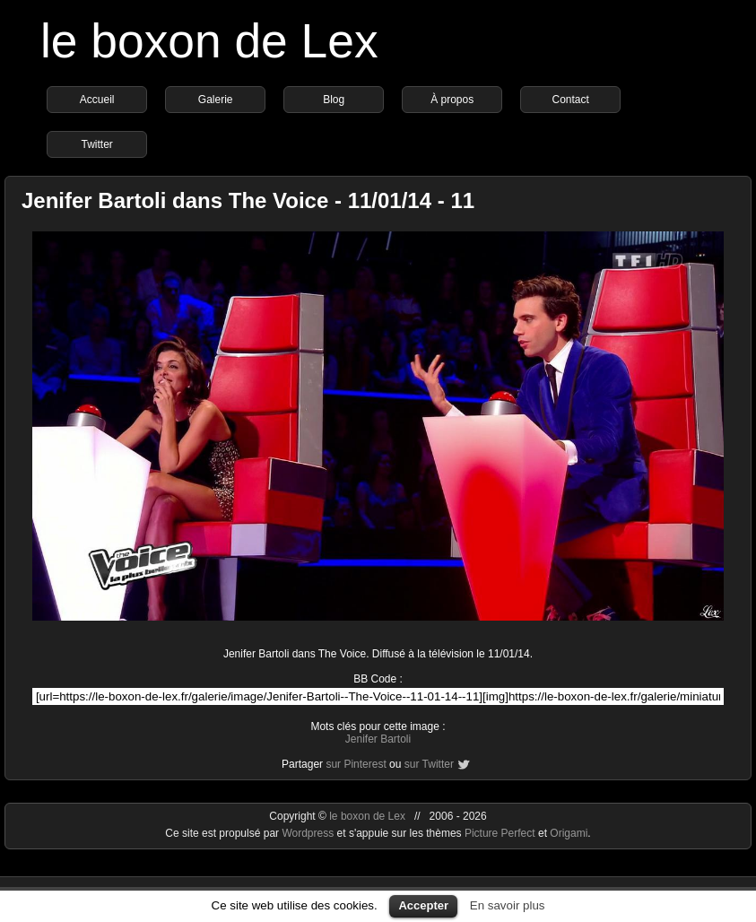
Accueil (97, 99)
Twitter (96, 144)
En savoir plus (507, 905)
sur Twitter (429, 764)
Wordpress (309, 833)
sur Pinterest (356, 764)
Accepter (423, 905)
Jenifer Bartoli (378, 739)
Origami (568, 833)
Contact (570, 99)
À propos (452, 99)
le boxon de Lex (209, 40)
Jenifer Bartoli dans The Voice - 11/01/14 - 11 (248, 200)
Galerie (215, 99)
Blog (333, 99)
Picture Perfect (500, 833)
